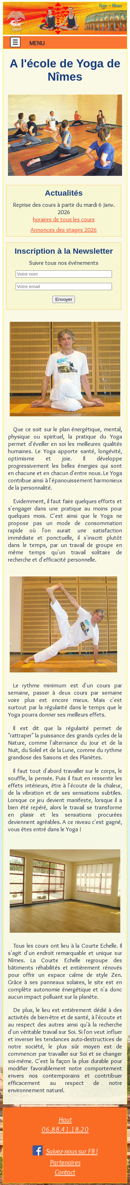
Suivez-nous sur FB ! (72, 1151)
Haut (65, 1119)
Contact (65, 1172)
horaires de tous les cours (64, 219)
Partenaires (65, 1162)
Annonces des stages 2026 (64, 229)
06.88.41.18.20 (65, 1129)
